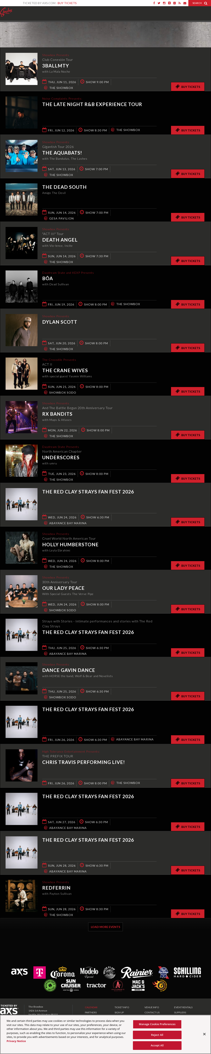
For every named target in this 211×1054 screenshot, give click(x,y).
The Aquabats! (62, 153)
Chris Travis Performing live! (83, 763)
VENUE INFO (151, 1007)
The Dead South (64, 187)
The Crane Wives (65, 371)
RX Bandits (57, 414)
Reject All (157, 1035)
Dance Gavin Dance (68, 671)
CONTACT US (151, 1012)
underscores (61, 458)
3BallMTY (55, 66)
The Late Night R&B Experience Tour (92, 105)
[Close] (204, 1034)
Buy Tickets (67, 3)
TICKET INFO (122, 1007)
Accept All (157, 1045)
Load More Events (105, 927)
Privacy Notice (16, 1041)
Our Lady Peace (63, 588)
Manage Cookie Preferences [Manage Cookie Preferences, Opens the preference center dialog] (157, 1024)
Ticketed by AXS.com (104, 30)
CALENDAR (91, 1007)
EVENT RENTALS (183, 1007)
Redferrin (56, 888)
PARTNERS (91, 1012)
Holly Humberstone (70, 545)
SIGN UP (119, 1012)
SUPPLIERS (180, 1012)
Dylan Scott (59, 322)
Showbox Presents (6, 12)
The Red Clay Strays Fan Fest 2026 (88, 492)
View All (204, 29)
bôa (47, 279)
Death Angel (60, 240)
